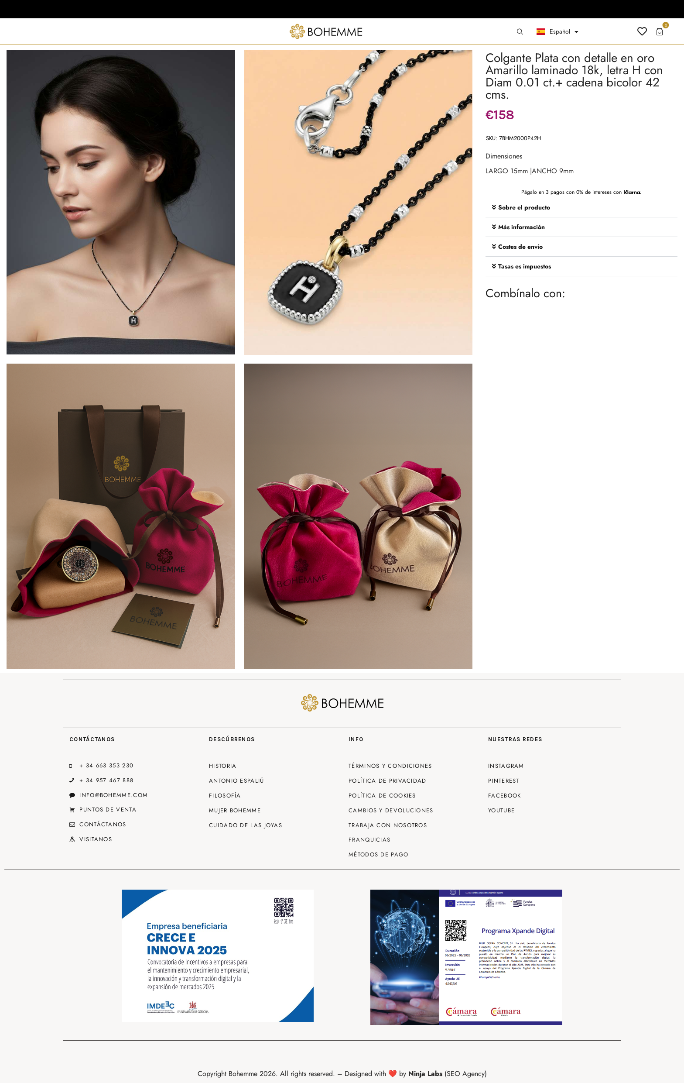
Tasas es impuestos (524, 266)
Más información (521, 227)
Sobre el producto (524, 207)
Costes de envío (520, 246)
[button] (581, 207)
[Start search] (520, 32)
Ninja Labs (425, 1074)
